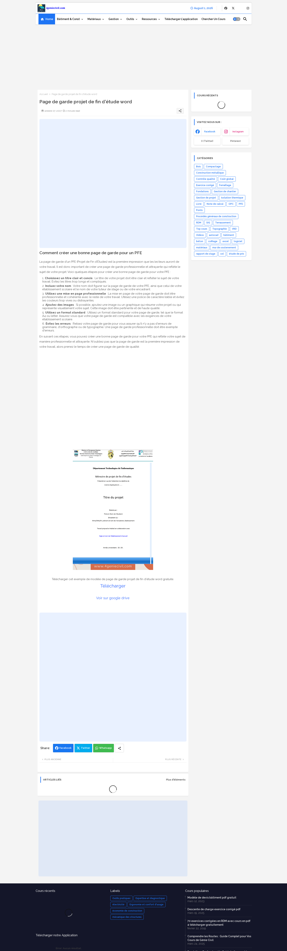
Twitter (85, 747)
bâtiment (228, 235)
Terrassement (223, 222)
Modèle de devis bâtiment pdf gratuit (211, 897)
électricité (118, 904)
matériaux (201, 247)
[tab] (46, 19)
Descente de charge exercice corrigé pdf (213, 909)
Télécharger (113, 586)
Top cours (201, 229)
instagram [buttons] (238, 131)
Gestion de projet (206, 197)
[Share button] (119, 748)
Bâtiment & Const (68, 19)
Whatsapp (105, 747)
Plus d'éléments (176, 779)
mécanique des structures (127, 917)
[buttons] (225, 8)
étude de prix (236, 253)
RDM (198, 222)
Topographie (219, 229)
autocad (213, 235)
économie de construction (127, 910)
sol (222, 253)
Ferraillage (225, 185)
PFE (241, 204)
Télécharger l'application (181, 19)
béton (199, 241)
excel (226, 241)
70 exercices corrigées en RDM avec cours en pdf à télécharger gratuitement (218, 922)
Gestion (113, 19)
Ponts (199, 210)
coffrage (212, 241)
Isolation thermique (232, 197)
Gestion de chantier (225, 191)
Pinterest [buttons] (235, 141)
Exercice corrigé (205, 185)
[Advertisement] (144, 55)
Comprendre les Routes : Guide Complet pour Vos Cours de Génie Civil (219, 938)
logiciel (238, 241)
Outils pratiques (121, 898)
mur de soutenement (224, 247)
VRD (234, 229)
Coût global (227, 179)
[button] (236, 19)
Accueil (43, 94)
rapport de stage (205, 253)
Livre (199, 204)
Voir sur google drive (113, 598)
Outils (130, 19)
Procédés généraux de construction (216, 216)
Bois (198, 166)
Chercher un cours (213, 19)
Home (49, 19)
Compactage (213, 166)
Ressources (149, 19)
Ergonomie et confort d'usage (146, 904)
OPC (231, 204)
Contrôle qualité (205, 179)
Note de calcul (215, 204)
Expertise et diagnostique (150, 898)
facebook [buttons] (209, 131)
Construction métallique (210, 172)
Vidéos (200, 235)
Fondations (202, 191)
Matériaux (94, 19)
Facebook (65, 747)
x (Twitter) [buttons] (207, 141)
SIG (208, 222)
